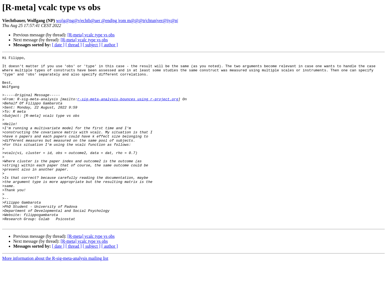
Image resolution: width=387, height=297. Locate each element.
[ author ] (109, 44)
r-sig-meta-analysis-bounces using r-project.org (127, 108)
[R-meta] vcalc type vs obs (91, 35)
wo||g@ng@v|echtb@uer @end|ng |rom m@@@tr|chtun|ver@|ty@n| (117, 20)
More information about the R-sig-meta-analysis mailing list (55, 292)
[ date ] (58, 44)
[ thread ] (73, 44)
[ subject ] (91, 44)
